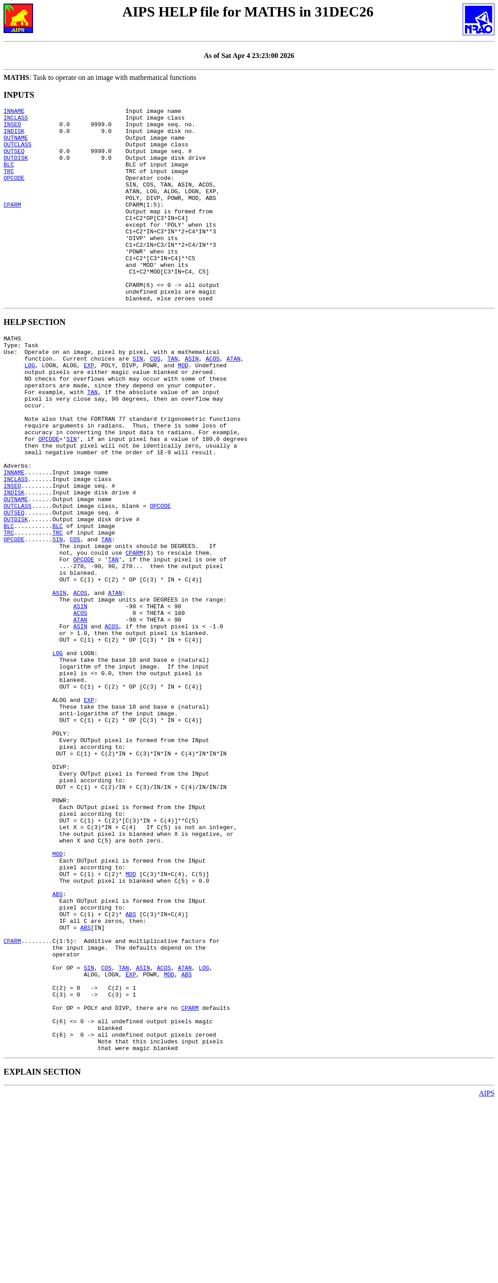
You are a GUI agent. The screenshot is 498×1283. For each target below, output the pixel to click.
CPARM (12, 224)
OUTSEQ (14, 160)
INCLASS (16, 120)
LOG (30, 411)
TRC (9, 184)
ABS (57, 1045)
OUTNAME (16, 144)
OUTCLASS (17, 152)
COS (155, 403)
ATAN (233, 403)
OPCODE (14, 192)
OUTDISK (16, 168)
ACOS (212, 403)
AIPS (486, 1275)
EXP (89, 411)
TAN (172, 403)
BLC (9, 176)
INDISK (14, 136)
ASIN (192, 403)
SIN (138, 403)
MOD (183, 411)
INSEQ (12, 128)
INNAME (14, 112)
